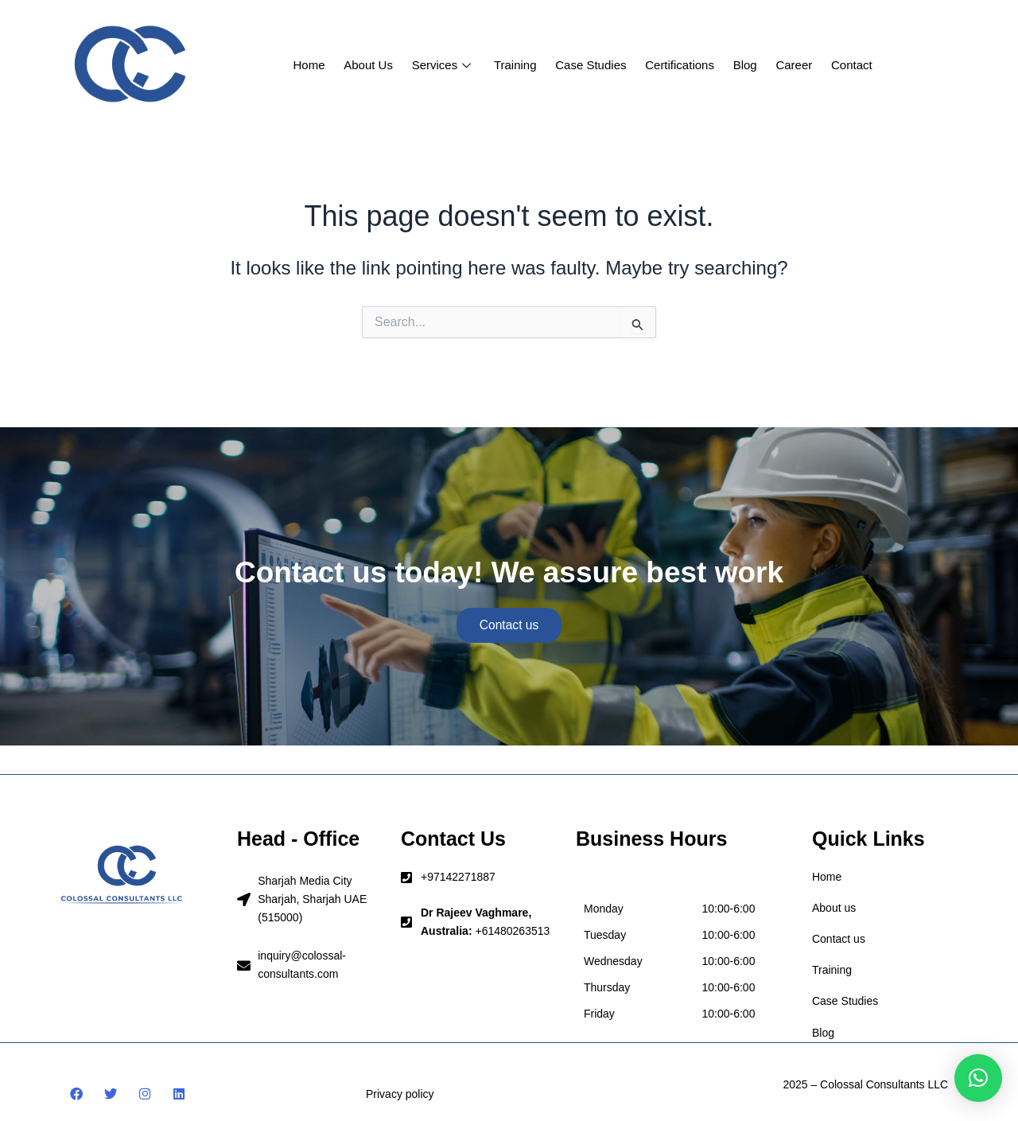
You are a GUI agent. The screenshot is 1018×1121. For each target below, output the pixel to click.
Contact (846, 65)
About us (372, 65)
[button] (978, 1078)
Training (516, 65)
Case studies (590, 65)
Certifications (678, 65)
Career (789, 65)
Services (446, 65)
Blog (742, 65)
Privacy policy (400, 1094)
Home (314, 65)
